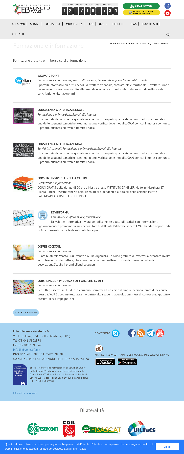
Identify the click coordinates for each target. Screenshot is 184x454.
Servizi (145, 43)
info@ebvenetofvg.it (26, 350)
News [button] (133, 24)
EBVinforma (60, 213)
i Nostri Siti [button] (150, 24)
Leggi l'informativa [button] (75, 448)
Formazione (53, 24)
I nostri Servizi (160, 43)
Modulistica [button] (74, 24)
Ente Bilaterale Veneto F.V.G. (124, 43)
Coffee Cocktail (49, 247)
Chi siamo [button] (18, 24)
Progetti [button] (118, 24)
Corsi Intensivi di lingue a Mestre (62, 178)
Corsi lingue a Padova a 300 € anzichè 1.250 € (70, 281)
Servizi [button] (34, 24)
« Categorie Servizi (26, 312)
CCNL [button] (91, 24)
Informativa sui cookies (25, 393)
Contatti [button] (18, 34)
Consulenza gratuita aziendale (61, 110)
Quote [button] (103, 24)
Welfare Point (48, 76)
